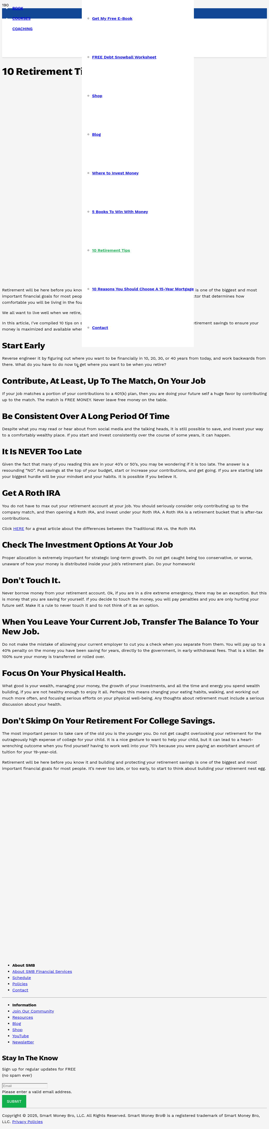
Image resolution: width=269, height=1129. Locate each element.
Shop (17, 1029)
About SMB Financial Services (42, 971)
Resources (22, 1017)
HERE (18, 528)
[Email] (25, 1086)
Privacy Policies (27, 1121)
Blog (16, 1023)
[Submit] (14, 1101)
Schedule (21, 977)
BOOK (17, 8)
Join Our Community (33, 1011)
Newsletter (23, 1042)
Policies (20, 983)
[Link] (36, 81)
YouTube (20, 1035)
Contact (20, 990)
